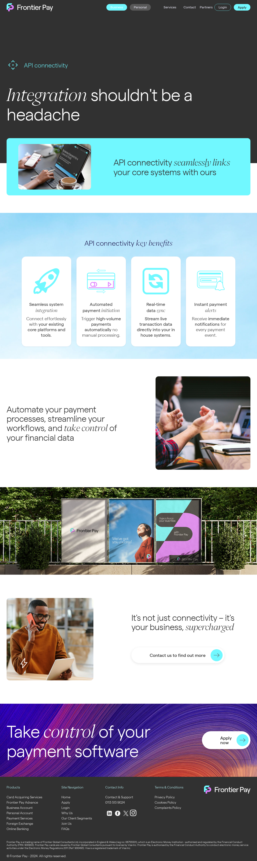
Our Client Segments (76, 818)
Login (65, 807)
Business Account (20, 807)
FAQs (65, 829)
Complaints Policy (168, 807)
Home (65, 797)
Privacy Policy (165, 797)
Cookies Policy (165, 802)
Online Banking (18, 829)
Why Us (67, 813)
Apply (65, 802)
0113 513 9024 (115, 802)
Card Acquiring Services (24, 797)
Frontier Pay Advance (22, 802)
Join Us (66, 823)
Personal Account (20, 813)
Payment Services (20, 818)
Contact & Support (119, 797)
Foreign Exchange (20, 823)
